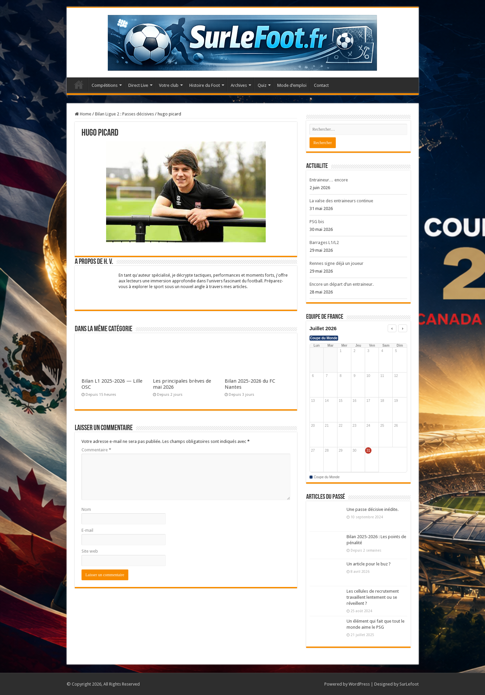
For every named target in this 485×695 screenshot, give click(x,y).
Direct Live (138, 85)
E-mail (87, 530)
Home (83, 113)
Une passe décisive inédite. (372, 509)
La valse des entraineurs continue (341, 200)
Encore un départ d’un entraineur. (342, 284)
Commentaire (96, 449)
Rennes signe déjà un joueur (336, 263)
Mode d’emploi (291, 85)
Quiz (262, 85)
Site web (90, 551)
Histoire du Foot (204, 85)
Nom (86, 509)
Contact (321, 85)
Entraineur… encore (329, 179)
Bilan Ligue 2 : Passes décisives (124, 113)
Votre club (169, 85)
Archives (239, 85)
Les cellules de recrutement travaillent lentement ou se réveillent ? (373, 597)
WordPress (359, 684)
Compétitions (105, 85)
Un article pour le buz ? (369, 563)
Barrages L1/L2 (324, 242)
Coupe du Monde (323, 338)
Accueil (79, 84)
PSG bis (317, 221)
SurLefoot (409, 684)
